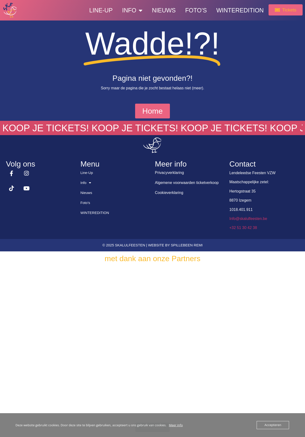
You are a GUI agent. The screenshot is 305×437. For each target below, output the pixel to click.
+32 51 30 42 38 (243, 228)
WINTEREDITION (237, 10)
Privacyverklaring (169, 173)
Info (129, 10)
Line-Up (98, 10)
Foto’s (193, 10)
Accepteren (273, 425)
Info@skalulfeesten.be (248, 219)
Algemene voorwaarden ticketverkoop (187, 183)
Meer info (176, 425)
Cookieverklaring (169, 193)
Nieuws (161, 10)
